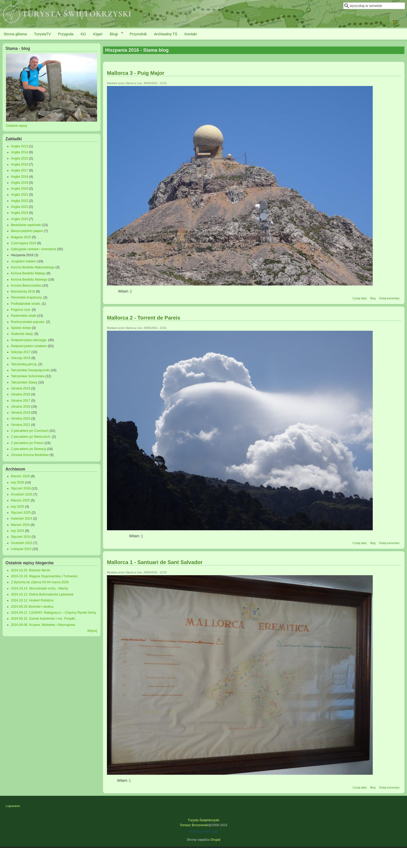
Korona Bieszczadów (26, 285)
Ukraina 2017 (20, 400)
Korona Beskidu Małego (28, 273)
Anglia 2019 (19, 182)
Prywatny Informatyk (203, 831)
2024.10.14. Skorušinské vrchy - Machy (39, 588)
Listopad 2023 (21, 549)
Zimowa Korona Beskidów (30, 455)
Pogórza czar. (21, 310)
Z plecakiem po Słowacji (28, 449)
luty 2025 (17, 506)
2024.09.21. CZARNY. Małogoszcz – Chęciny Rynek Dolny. (54, 612)
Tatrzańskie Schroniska (28, 376)
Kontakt (191, 34)
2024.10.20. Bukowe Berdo (30, 570)
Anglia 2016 (19, 164)
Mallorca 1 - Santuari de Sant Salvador (155, 562)
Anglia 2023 (19, 207)
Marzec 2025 (20, 500)
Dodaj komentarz (389, 298)
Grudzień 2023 (21, 543)
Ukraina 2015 (20, 388)
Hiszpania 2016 (22, 255)
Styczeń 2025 (21, 512)
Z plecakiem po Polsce (27, 443)
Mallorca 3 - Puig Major (135, 73)
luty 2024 (17, 531)
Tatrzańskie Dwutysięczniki (30, 370)
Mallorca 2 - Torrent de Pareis (143, 318)
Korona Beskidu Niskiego (29, 279)
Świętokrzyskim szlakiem (29, 346)
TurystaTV (42, 34)
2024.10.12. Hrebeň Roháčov (32, 600)
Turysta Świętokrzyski (203, 820)
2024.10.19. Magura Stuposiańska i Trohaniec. (44, 576)
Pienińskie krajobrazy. (27, 297)
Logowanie (13, 805)
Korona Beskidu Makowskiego (33, 267)
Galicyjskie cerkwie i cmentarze (33, 249)
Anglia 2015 (19, 158)
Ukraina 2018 (20, 406)
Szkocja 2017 (21, 352)
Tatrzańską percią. (24, 364)
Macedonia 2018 (23, 291)
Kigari (98, 34)
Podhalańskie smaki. (26, 304)
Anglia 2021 (19, 194)
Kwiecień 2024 (21, 518)
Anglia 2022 (19, 201)
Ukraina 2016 (20, 394)
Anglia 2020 (19, 188)
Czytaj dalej (359, 298)
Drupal (215, 840)
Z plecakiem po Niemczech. (31, 437)
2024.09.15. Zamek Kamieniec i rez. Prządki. (43, 618)
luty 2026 (17, 482)
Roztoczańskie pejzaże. (28, 322)
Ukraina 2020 (20, 418)
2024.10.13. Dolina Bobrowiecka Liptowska (42, 594)
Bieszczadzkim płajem (27, 231)
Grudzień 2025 (21, 494)
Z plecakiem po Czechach (30, 431)
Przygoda (65, 34)
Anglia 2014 (19, 152)
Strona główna (15, 34)
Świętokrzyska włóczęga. (29, 340)
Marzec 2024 (20, 525)
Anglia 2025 (19, 219)
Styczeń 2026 (21, 488)
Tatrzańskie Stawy (24, 382)
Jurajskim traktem (24, 261)
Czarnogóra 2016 (23, 243)
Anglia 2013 (19, 146)
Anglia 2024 (19, 213)
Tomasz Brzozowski (194, 825)
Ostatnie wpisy (16, 126)
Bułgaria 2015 (21, 237)
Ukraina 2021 (20, 425)
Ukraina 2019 (20, 412)
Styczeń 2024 (21, 537)
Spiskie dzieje (21, 328)
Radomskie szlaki (23, 315)
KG (83, 34)
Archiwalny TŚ (165, 34)
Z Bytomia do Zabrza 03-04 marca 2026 (40, 582)
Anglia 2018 (19, 176)
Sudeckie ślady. (22, 334)
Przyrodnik (138, 34)
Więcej (92, 631)
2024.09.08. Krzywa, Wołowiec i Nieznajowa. (43, 625)
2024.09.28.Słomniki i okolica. (32, 606)
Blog (373, 298)
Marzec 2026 (20, 476)
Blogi (114, 33)
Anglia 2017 (19, 170)
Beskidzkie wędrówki (26, 225)
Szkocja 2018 (21, 358)
